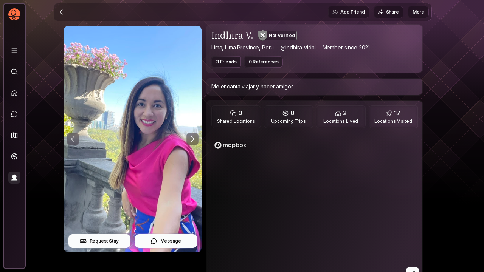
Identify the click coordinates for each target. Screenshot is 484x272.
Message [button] (165, 241)
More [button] (418, 12)
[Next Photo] (192, 139)
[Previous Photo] (73, 139)
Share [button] (388, 12)
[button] (14, 135)
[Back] (63, 12)
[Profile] (14, 178)
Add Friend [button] (348, 12)
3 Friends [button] (226, 62)
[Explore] (14, 72)
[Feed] (14, 93)
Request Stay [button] (99, 241)
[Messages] (14, 114)
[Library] (14, 51)
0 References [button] (264, 62)
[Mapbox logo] (230, 145)
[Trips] (14, 156)
